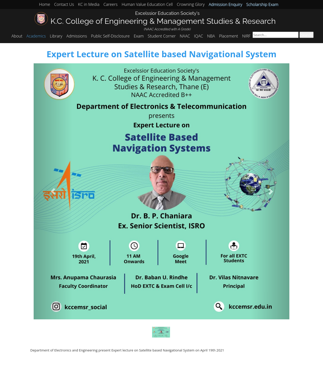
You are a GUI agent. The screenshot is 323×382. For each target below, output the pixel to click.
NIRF (246, 36)
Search (306, 35)
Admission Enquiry (225, 4)
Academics (36, 36)
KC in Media (88, 4)
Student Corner (162, 36)
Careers (110, 4)
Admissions (76, 36)
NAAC (185, 36)
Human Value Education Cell (147, 4)
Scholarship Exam (262, 4)
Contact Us (64, 4)
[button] (53, 191)
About (16, 36)
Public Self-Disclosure (110, 36)
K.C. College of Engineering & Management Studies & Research (163, 21)
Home (44, 4)
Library (56, 36)
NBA (211, 36)
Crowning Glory (191, 4)
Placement (228, 36)
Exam (139, 36)
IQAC (198, 36)
